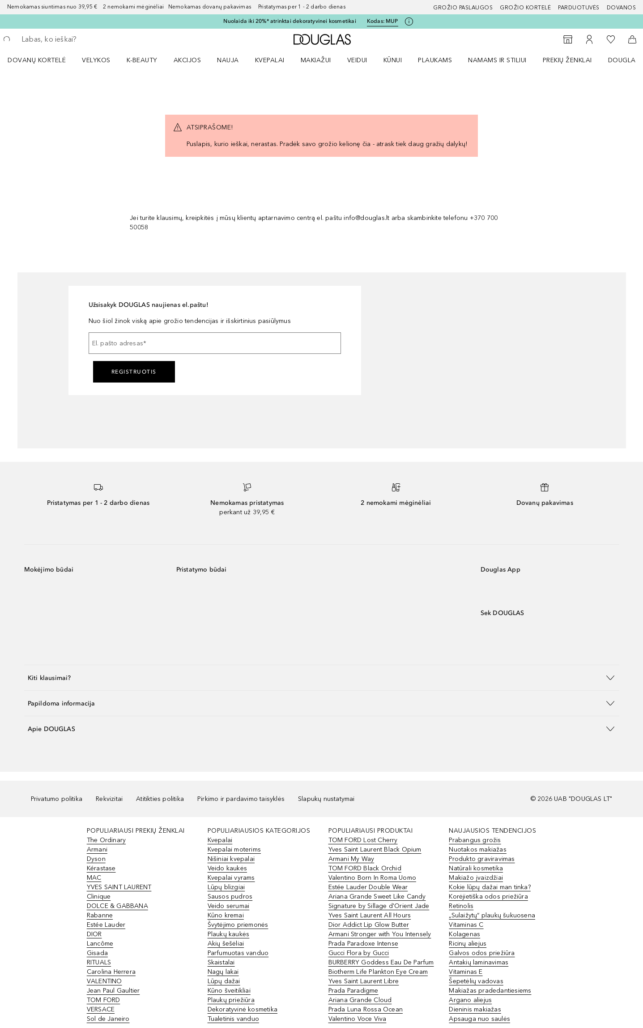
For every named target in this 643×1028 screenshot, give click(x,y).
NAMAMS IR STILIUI (497, 60)
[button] (321, 677)
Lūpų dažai (224, 981)
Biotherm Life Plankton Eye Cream (378, 972)
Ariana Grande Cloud (360, 1000)
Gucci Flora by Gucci (358, 953)
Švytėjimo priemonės (238, 925)
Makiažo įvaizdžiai (476, 878)
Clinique (99, 896)
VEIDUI (357, 60)
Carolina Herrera (111, 972)
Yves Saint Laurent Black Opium (375, 849)
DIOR (94, 934)
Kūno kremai (226, 915)
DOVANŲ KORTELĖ (37, 60)
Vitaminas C (466, 925)
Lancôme (100, 943)
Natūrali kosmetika (476, 868)
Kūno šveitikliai (229, 990)
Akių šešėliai (226, 943)
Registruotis (134, 372)
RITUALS (99, 962)
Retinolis (461, 906)
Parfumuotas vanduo (238, 953)
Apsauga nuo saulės (479, 1019)
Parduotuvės (579, 7)
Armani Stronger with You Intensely (379, 934)
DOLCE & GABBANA (117, 906)
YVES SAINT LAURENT (119, 887)
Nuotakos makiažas (477, 849)
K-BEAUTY (142, 60)
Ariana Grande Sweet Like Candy (377, 896)
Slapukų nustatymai (326, 799)
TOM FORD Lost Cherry (363, 840)
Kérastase (101, 868)
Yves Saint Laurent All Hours (369, 915)
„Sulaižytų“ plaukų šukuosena (492, 915)
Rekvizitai (109, 799)
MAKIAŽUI (316, 60)
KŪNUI (392, 60)
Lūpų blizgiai (226, 887)
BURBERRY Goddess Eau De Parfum (381, 962)
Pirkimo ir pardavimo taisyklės (241, 799)
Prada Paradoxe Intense (363, 943)
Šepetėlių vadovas (476, 981)
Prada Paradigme (353, 990)
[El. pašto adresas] (215, 343)
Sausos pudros (230, 896)
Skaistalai (221, 962)
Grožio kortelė (525, 7)
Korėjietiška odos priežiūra (488, 896)
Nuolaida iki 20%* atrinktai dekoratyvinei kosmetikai (289, 21)
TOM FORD (103, 1000)
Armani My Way (351, 859)
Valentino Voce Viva (357, 1019)
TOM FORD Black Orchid (364, 868)
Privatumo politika (57, 799)
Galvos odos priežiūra (482, 953)
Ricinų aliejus (467, 943)
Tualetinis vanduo (233, 1019)
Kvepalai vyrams (231, 878)
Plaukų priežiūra (231, 1000)
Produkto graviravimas (482, 859)
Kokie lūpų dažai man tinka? (489, 887)
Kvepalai (270, 60)
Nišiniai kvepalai (231, 859)
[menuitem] (42, 60)
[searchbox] (87, 39)
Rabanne (100, 915)
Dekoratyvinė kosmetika (242, 1009)
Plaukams (435, 60)
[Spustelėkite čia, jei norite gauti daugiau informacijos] (409, 21)
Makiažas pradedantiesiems (490, 990)
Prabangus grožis (475, 840)
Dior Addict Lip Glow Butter (368, 925)
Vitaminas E (465, 972)
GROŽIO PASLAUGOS (463, 7)
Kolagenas (464, 934)
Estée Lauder (106, 925)
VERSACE (101, 1009)
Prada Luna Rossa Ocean (365, 1009)
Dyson (96, 859)
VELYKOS (96, 60)
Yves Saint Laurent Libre (363, 981)
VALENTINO (104, 981)
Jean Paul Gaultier (113, 990)
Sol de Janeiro (108, 1019)
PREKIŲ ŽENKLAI (567, 60)
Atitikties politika (160, 799)
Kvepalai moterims (234, 849)
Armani (97, 849)
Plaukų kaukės (229, 934)
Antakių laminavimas (478, 962)
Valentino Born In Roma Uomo (372, 878)
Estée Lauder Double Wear (368, 887)
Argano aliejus (470, 1000)
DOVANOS (621, 7)
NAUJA (228, 60)
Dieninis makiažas (475, 1009)
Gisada (97, 953)
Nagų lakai (223, 972)
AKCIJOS (187, 60)
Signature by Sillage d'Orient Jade (379, 906)
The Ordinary (106, 840)
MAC (94, 878)
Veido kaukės (227, 868)
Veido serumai (229, 906)
